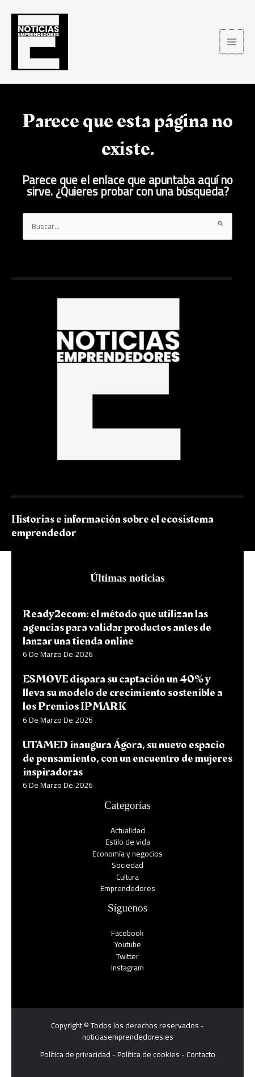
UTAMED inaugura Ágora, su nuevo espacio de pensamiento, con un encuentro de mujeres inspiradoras (127, 758)
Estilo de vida (127, 841)
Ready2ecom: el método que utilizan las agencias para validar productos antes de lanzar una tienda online (117, 627)
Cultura (127, 877)
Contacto (200, 1054)
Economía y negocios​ (127, 853)
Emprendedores (127, 888)
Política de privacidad (75, 1054)
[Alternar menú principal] (232, 41)
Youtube (127, 944)
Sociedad (127, 865)
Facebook (127, 933)
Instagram (127, 967)
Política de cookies (148, 1054)
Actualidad (127, 830)
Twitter (127, 956)
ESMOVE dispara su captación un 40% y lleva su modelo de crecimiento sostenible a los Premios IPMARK (123, 693)
